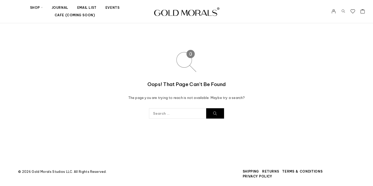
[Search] (343, 11)
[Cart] (362, 12)
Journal (60, 8)
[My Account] (334, 11)
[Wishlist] (352, 12)
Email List (87, 8)
